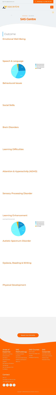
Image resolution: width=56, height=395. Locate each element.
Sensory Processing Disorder (17, 193)
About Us (18, 361)
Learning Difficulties (13, 149)
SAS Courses (32, 351)
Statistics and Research (21, 359)
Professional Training (33, 357)
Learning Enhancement (15, 215)
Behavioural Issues (12, 83)
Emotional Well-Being (14, 39)
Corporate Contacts (46, 353)
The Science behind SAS (21, 357)
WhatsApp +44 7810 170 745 (9, 379)
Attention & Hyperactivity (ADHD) (20, 171)
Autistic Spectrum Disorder (17, 241)
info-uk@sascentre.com (9, 1)
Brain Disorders (11, 127)
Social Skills (9, 105)
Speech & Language (13, 61)
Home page (24, 16)
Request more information (28, 335)
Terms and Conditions (47, 355)
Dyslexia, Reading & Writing (17, 263)
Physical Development (14, 285)
